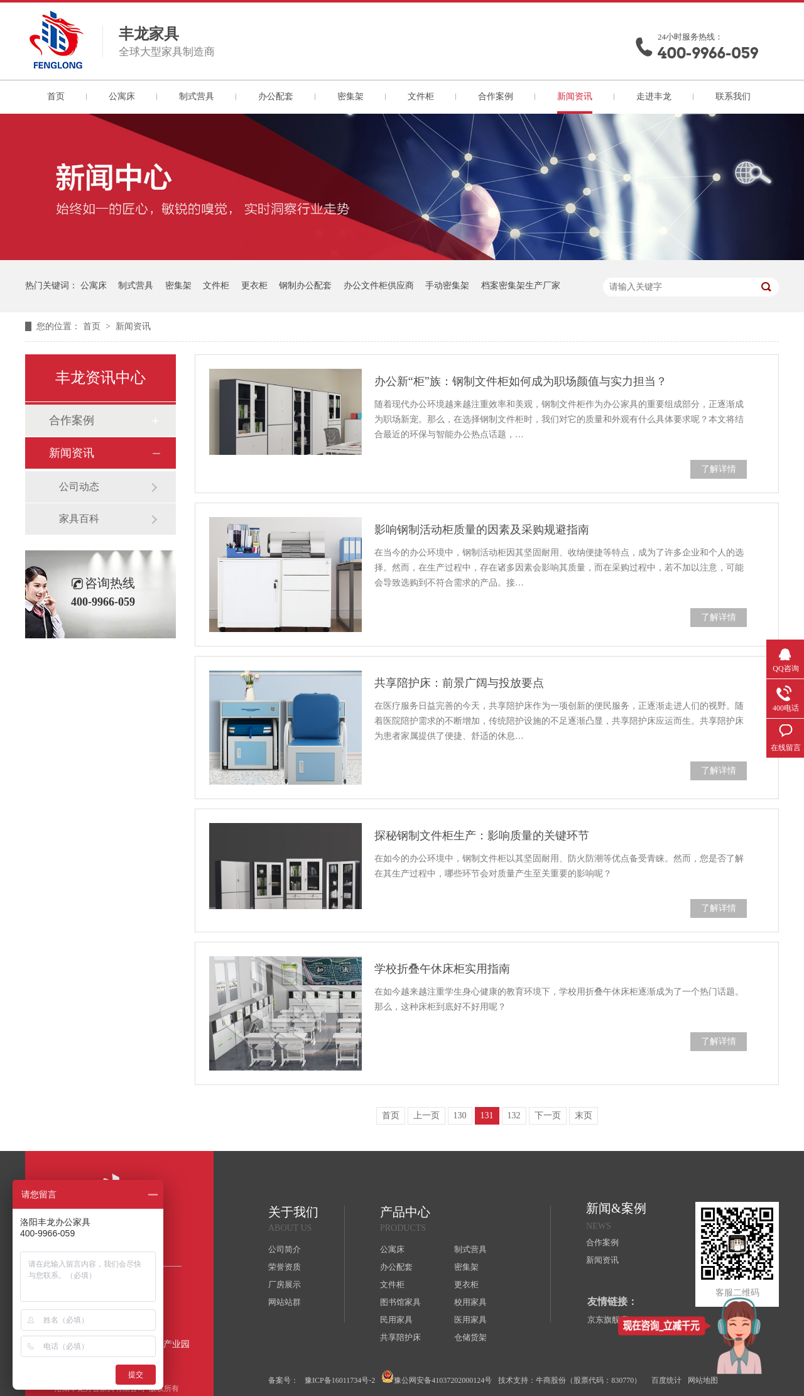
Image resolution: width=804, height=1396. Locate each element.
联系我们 (733, 96)
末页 (583, 1115)
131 (487, 1115)
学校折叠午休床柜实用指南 (442, 968)
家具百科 (79, 518)
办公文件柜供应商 (379, 285)
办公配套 (275, 96)
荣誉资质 (284, 1267)
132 (514, 1115)
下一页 (548, 1115)
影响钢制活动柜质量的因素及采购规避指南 (481, 529)
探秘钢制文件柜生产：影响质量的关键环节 (481, 835)
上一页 (426, 1115)
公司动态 (79, 486)
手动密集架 (447, 285)
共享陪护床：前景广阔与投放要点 (459, 683)
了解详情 (718, 469)
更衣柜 (254, 285)
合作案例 (495, 96)
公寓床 (122, 96)
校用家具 (470, 1302)
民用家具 (396, 1319)
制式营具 (196, 96)
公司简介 (284, 1249)
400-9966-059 (708, 53)
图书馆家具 (400, 1302)
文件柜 (421, 96)
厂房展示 (284, 1284)
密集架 (350, 96)
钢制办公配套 (305, 285)
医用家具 (470, 1319)
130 (460, 1115)
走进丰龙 (653, 96)
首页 (56, 96)
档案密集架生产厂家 (520, 285)
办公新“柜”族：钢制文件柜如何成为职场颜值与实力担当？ (520, 381)
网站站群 (284, 1302)
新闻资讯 (574, 96)
